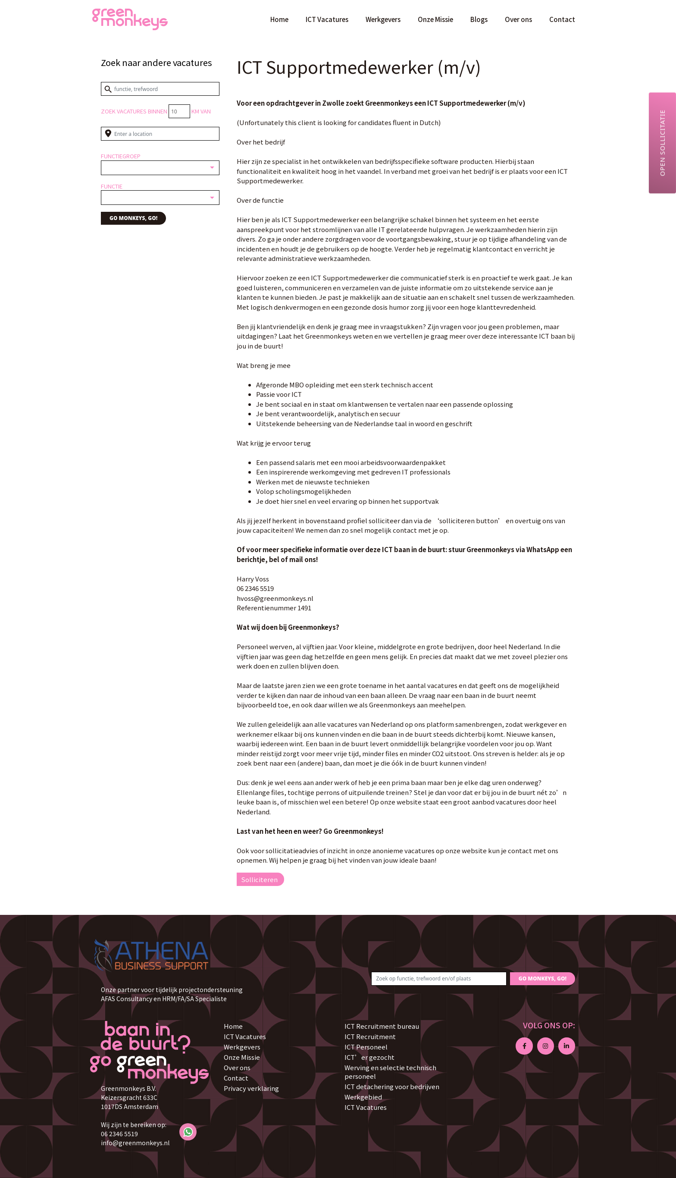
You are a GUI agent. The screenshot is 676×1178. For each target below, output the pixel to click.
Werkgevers (383, 19)
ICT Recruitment (370, 1036)
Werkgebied (363, 1096)
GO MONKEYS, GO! (133, 218)
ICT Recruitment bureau (381, 1025)
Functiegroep (121, 156)
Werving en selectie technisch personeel (390, 1072)
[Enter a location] (160, 134)
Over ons (518, 19)
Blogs (479, 19)
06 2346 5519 (119, 1133)
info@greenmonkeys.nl (135, 1142)
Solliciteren (259, 879)
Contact (562, 19)
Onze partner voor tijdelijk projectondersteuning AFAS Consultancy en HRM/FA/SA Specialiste (172, 994)
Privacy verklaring (251, 1088)
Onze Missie (435, 19)
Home (279, 19)
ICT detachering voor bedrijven (391, 1086)
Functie (111, 186)
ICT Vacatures (327, 19)
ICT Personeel (366, 1046)
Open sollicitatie (662, 143)
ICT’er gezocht (369, 1057)
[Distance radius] (179, 111)
